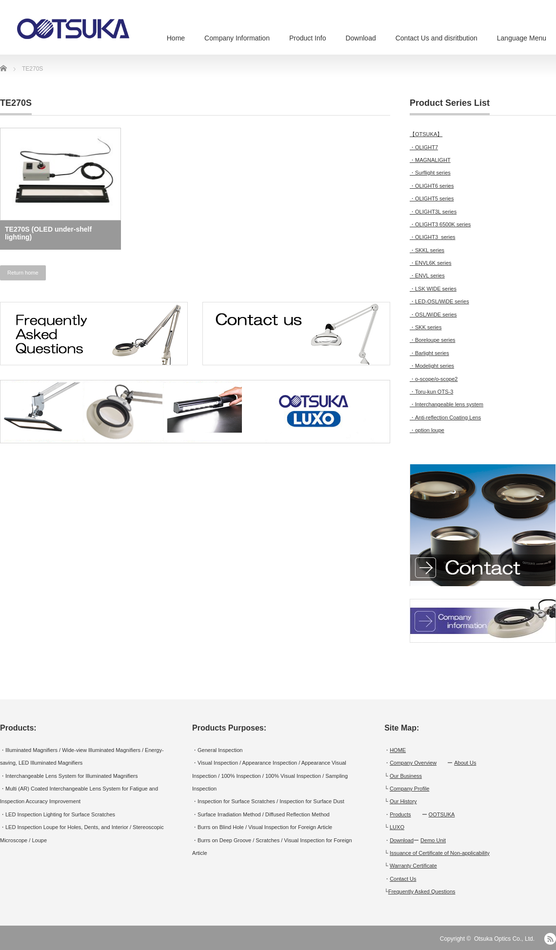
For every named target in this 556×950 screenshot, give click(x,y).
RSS (550, 939)
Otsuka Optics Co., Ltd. (504, 938)
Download (360, 38)
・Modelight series (432, 366)
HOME (398, 750)
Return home (23, 273)
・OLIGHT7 (424, 147)
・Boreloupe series (433, 340)
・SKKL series (427, 250)
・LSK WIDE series (433, 289)
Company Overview (413, 763)
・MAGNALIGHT (430, 160)
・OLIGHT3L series (433, 212)
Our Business (406, 776)
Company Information (237, 38)
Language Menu (521, 38)
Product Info (307, 38)
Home (176, 38)
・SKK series (425, 327)
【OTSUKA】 (426, 134)
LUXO (397, 827)
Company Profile (409, 789)
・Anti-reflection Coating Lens (445, 417)
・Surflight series (430, 173)
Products (400, 814)
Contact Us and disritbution (436, 38)
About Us (465, 763)
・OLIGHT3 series (433, 237)
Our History (403, 801)
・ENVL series (427, 275)
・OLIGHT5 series (432, 198)
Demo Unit (433, 840)
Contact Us (403, 879)
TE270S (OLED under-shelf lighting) (48, 233)
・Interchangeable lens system (446, 404)
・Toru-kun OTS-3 (431, 392)
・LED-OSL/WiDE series (439, 301)
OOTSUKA (442, 814)
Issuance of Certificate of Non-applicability (440, 853)
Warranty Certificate (413, 866)
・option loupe (427, 430)
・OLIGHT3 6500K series (440, 224)
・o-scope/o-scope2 (433, 379)
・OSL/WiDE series (433, 314)
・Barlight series (429, 353)
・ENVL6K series (431, 263)
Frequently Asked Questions (422, 891)
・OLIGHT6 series (432, 186)
